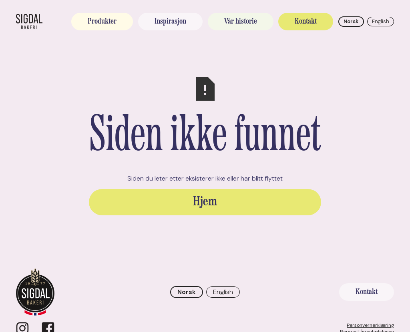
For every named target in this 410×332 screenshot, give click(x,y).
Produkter (102, 22)
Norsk (351, 21)
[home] (29, 21)
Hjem (205, 202)
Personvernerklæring (370, 325)
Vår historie (240, 22)
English (380, 21)
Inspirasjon (170, 22)
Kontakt (306, 22)
